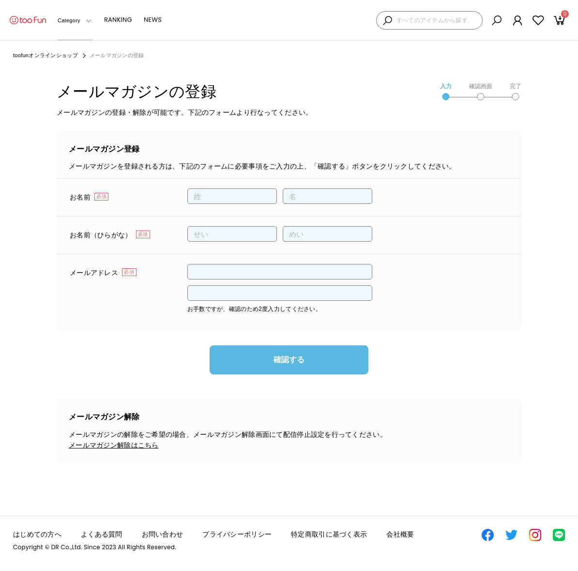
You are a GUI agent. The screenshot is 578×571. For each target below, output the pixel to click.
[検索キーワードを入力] (436, 20)
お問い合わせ (162, 534)
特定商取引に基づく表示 (329, 534)
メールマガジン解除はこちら (114, 445)
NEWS (153, 19)
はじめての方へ (37, 534)
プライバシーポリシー (237, 534)
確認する (289, 359)
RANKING (118, 19)
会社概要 (400, 534)
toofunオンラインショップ (45, 55)
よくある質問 (101, 534)
